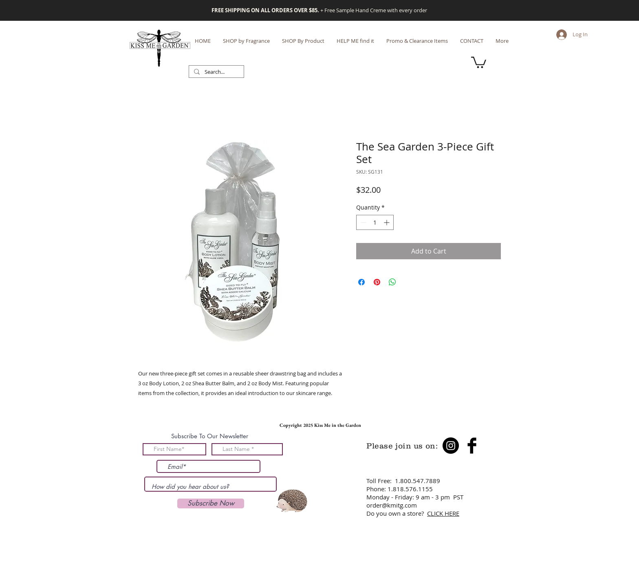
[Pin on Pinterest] (377, 282)
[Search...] (216, 72)
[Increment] (387, 222)
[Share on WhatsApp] (392, 282)
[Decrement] (362, 222)
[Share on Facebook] (361, 282)
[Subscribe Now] (210, 503)
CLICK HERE (443, 513)
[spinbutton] (375, 222)
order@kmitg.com (391, 505)
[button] (478, 61)
